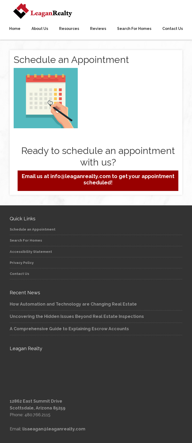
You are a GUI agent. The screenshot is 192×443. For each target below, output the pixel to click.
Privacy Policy (22, 263)
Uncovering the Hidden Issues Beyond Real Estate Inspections (77, 316)
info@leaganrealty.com (80, 176)
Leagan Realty (96, 11)
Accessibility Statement (31, 252)
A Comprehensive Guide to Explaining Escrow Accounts (69, 328)
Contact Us (19, 274)
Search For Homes (26, 240)
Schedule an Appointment (32, 229)
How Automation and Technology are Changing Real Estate (73, 304)
